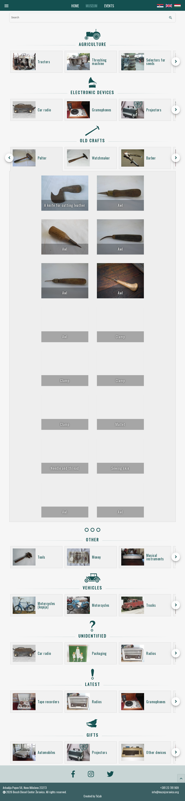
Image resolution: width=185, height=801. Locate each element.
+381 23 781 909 (169, 787)
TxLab (99, 796)
